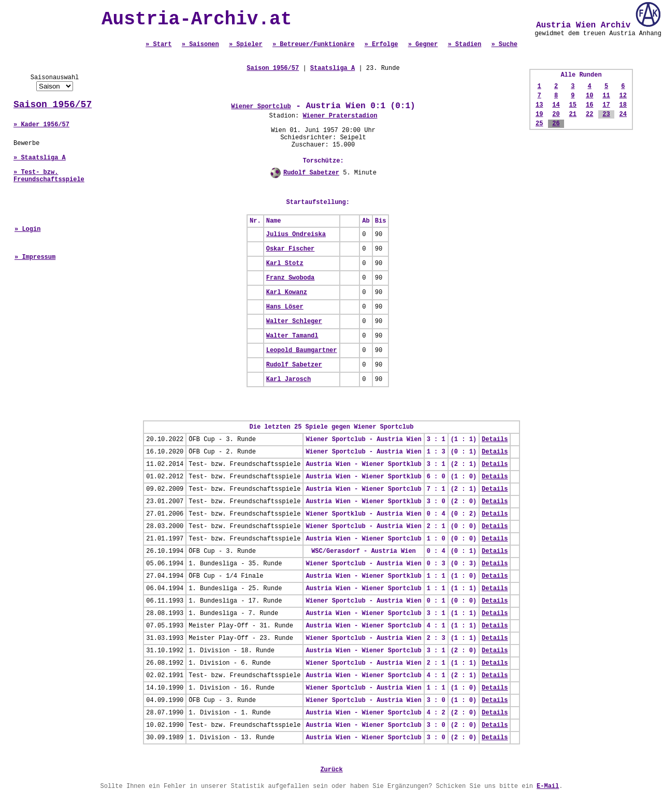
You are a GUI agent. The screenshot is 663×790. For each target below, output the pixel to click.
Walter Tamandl (292, 336)
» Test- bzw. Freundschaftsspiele (48, 176)
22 (589, 114)
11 (606, 95)
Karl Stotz (285, 263)
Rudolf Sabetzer (311, 173)
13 (539, 105)
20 (555, 114)
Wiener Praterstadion (339, 116)
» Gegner (423, 44)
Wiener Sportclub (261, 106)
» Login (27, 229)
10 (589, 95)
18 (623, 105)
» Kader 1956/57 (41, 124)
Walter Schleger (294, 321)
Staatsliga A (332, 68)
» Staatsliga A (39, 158)
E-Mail (548, 786)
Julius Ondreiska (296, 234)
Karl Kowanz (286, 292)
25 (539, 123)
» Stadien (464, 44)
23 (606, 114)
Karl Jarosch (288, 379)
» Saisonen (200, 44)
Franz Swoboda (290, 278)
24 (623, 114)
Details (495, 439)
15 (572, 105)
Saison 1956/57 (52, 104)
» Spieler (246, 44)
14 (555, 105)
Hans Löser (285, 307)
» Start (158, 44)
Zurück (331, 769)
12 (623, 95)
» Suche (504, 44)
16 (589, 105)
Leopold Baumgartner (301, 350)
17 (606, 105)
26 (555, 123)
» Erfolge (381, 44)
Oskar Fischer (290, 249)
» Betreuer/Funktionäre (313, 44)
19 (539, 114)
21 (572, 114)
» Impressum (35, 257)
